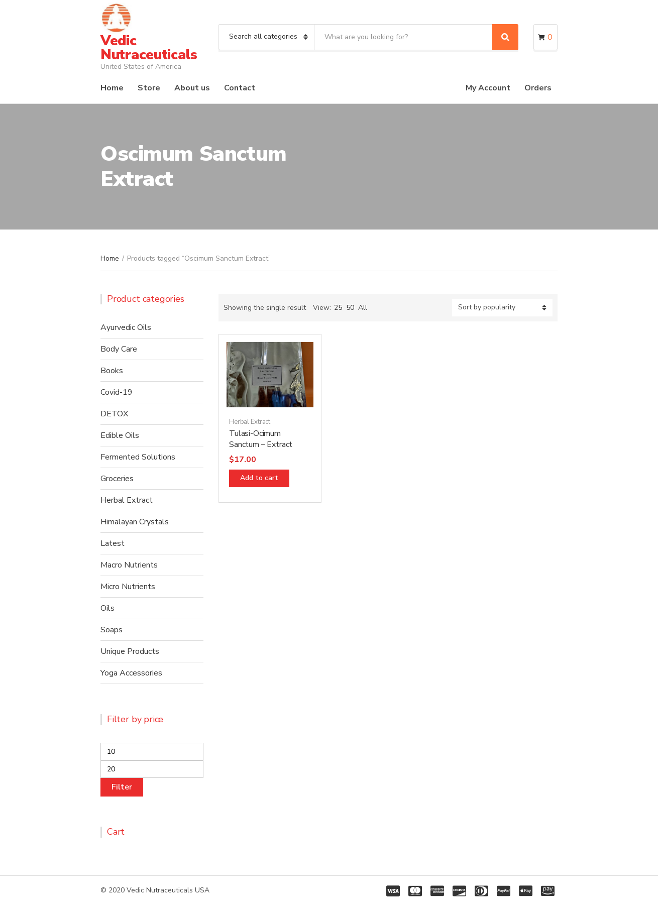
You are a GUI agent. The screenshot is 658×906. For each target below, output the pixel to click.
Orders (538, 87)
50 (350, 307)
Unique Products (129, 651)
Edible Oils (119, 435)
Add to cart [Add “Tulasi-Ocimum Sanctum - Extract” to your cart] (259, 478)
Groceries (117, 478)
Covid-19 (116, 392)
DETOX (114, 413)
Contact (239, 87)
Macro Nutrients (129, 565)
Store (149, 87)
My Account (488, 87)
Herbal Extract (249, 421)
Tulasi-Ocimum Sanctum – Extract (260, 439)
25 (338, 307)
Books (111, 370)
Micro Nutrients (127, 586)
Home (112, 87)
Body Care (118, 349)
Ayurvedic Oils (125, 327)
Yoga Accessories (131, 672)
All (362, 307)
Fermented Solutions (137, 457)
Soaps (111, 629)
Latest (112, 543)
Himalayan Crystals (134, 521)
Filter (122, 786)
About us (192, 87)
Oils (107, 608)
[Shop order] (502, 307)
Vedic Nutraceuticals (148, 47)
